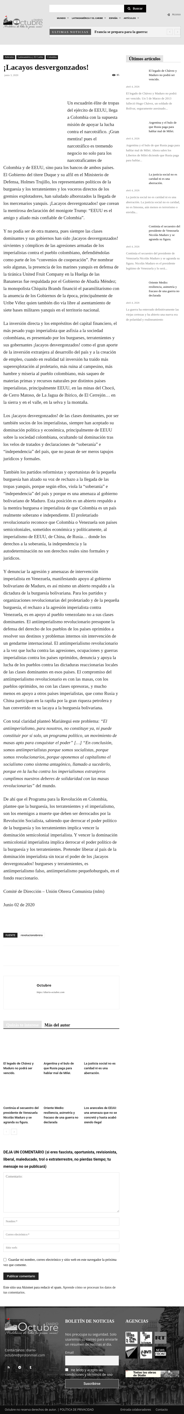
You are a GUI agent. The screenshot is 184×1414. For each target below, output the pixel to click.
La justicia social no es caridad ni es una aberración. (100, 1068)
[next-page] (14, 1132)
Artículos (9, 57)
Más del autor (57, 1025)
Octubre (44, 985)
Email (69, 1352)
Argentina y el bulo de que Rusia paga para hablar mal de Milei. (59, 1068)
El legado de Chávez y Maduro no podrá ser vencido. (18, 1068)
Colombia (52, 57)
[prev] (170, 32)
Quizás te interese (22, 1025)
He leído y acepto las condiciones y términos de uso (89, 1372)
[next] (177, 32)
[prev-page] (6, 1132)
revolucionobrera (32, 935)
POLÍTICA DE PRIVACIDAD (77, 1410)
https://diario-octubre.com (50, 992)
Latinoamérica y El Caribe (30, 57)
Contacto (162, 1410)
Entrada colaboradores (136, 1410)
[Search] (135, 8)
